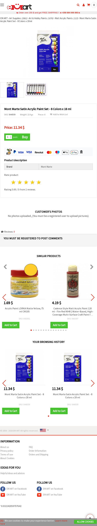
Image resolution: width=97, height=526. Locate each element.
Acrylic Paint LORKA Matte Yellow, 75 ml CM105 (24, 310)
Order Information (37, 450)
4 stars (32, 182)
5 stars (39, 182)
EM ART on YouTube (13, 494)
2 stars (20, 182)
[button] (31, 330)
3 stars (26, 182)
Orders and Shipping (38, 454)
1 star (13, 182)
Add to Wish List (59, 114)
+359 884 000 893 (70, 12)
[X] (1, 520)
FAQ (31, 447)
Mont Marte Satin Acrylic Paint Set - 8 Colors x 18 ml (24, 396)
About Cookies (7, 458)
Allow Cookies (85, 521)
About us (4, 447)
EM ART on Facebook (13, 488)
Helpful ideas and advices (12, 473)
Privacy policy (6, 450)
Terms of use (6, 454)
